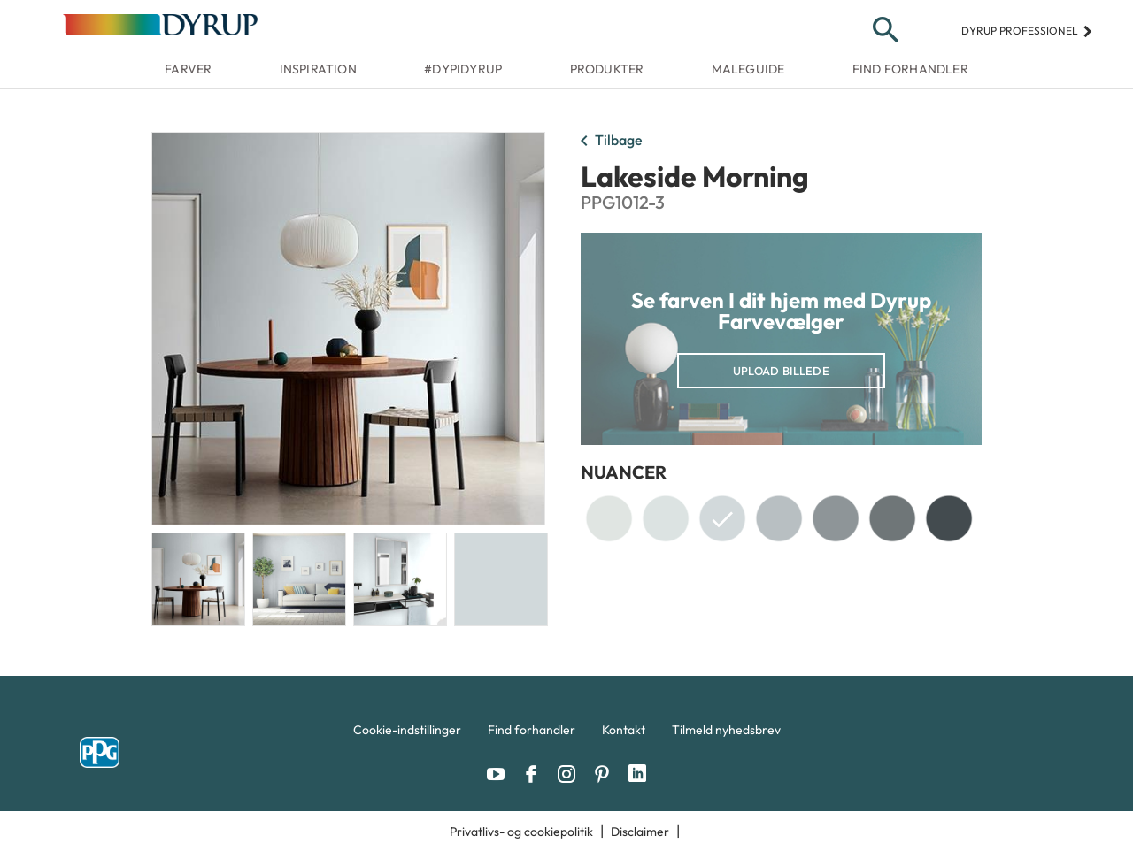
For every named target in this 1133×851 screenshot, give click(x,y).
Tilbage (608, 141)
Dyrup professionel (1027, 30)
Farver (188, 69)
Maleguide (748, 69)
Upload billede (781, 371)
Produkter (607, 69)
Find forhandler (910, 69)
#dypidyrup (463, 69)
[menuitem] (407, 734)
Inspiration (318, 69)
